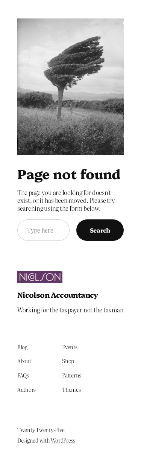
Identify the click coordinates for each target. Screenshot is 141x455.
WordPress (63, 440)
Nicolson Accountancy (57, 294)
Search (100, 230)
